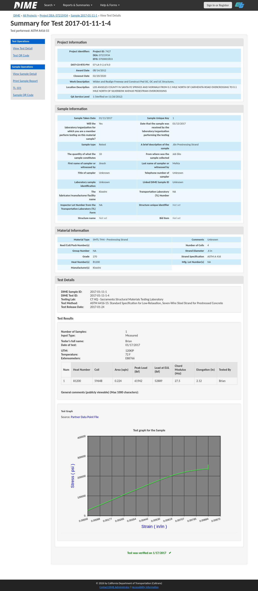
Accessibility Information (145, 587)
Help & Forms (110, 5)
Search (49, 5)
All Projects (30, 15)
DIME (16, 15)
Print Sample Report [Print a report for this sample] (25, 81)
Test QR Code (21, 55)
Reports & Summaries (78, 5)
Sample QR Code (23, 95)
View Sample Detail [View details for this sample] (25, 74)
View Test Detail (23, 48)
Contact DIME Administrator (115, 587)
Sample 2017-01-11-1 (84, 15)
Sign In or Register (218, 5)
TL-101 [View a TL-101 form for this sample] (17, 88)
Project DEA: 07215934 (54, 15)
